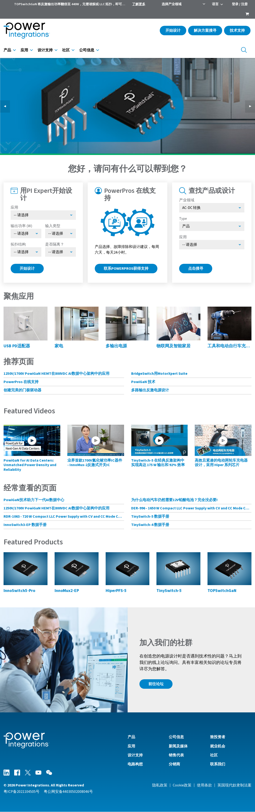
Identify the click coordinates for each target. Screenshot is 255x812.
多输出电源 (116, 346)
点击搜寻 (195, 268)
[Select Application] (43, 215)
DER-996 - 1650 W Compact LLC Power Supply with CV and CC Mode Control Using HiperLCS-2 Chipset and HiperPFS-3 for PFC (191, 508)
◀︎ (7, 106)
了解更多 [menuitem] (138, 4)
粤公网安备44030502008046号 (68, 791)
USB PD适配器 (17, 346)
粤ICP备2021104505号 (21, 791)
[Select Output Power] (26, 233)
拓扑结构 (18, 244)
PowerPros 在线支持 (21, 381)
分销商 (174, 764)
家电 (59, 346)
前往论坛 (156, 684)
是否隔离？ (54, 244)
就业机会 (217, 746)
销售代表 (176, 755)
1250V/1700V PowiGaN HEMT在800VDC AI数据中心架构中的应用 (56, 373)
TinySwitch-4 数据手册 (150, 524)
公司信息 (86, 50)
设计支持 (45, 50)
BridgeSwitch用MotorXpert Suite (159, 373)
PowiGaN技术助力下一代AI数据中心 (34, 500)
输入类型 (52, 226)
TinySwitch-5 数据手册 (150, 516)
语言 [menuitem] (215, 4)
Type (183, 218)
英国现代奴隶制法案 (234, 785)
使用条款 (204, 785)
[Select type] (211, 226)
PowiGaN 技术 (143, 381)
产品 (7, 50)
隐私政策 (159, 785)
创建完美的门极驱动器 (22, 390)
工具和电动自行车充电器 (229, 346)
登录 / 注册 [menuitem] (240, 4)
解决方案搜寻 (205, 30)
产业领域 (186, 200)
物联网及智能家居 (173, 346)
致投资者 (217, 737)
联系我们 (217, 764)
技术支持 (237, 30)
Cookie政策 (182, 785)
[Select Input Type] (60, 233)
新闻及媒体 (178, 746)
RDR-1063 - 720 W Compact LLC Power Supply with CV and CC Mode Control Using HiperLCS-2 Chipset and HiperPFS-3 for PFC (64, 516)
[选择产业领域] (211, 207)
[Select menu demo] (60, 252)
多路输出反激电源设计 (150, 390)
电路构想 (135, 764)
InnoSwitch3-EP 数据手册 (25, 524)
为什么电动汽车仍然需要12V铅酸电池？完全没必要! (174, 500)
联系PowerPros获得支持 (126, 268)
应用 (24, 50)
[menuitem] (247, 14)
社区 (66, 50)
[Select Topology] (26, 252)
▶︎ (252, 106)
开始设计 (173, 30)
